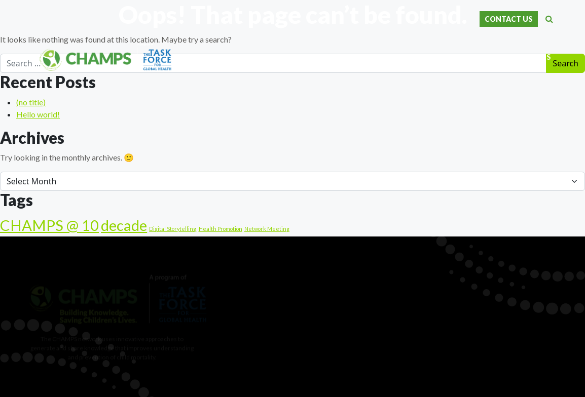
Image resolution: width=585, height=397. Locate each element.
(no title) (31, 102)
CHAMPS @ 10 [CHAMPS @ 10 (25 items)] (49, 225)
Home (215, 57)
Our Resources (454, 57)
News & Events (521, 57)
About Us (252, 57)
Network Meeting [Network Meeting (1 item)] (266, 228)
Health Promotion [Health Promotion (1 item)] (220, 228)
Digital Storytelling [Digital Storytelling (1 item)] (172, 228)
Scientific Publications (370, 57)
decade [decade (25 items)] (124, 225)
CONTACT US (509, 19)
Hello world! (38, 114)
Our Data (296, 57)
